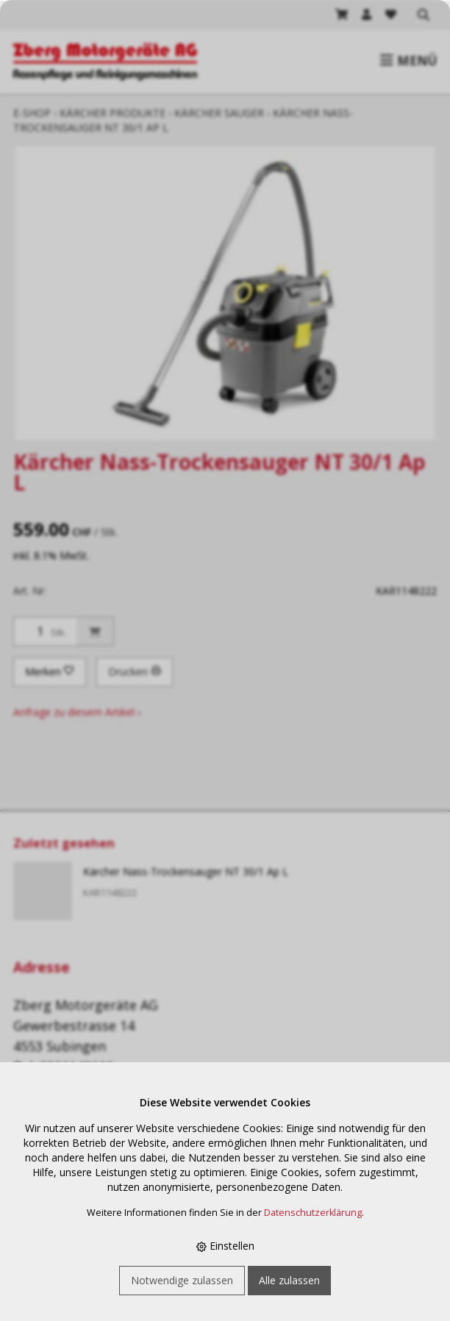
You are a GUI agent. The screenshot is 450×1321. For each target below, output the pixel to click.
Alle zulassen (289, 1280)
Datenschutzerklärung (313, 1212)
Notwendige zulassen (182, 1280)
